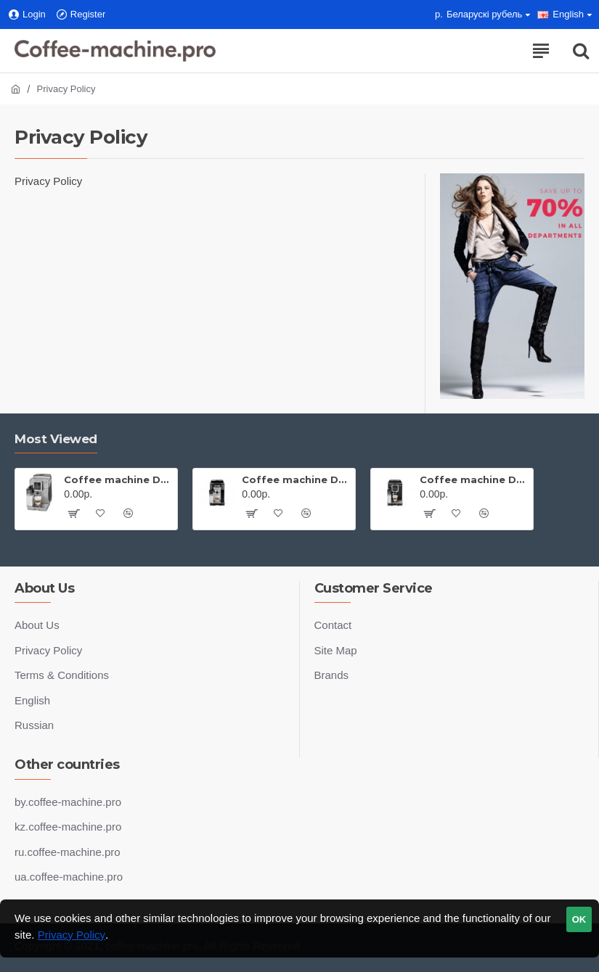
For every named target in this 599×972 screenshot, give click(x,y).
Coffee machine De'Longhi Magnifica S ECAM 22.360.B (296, 479)
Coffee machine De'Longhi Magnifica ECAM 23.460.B (474, 479)
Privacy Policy (71, 934)
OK (579, 919)
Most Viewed (56, 439)
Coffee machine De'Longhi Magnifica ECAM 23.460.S (118, 479)
